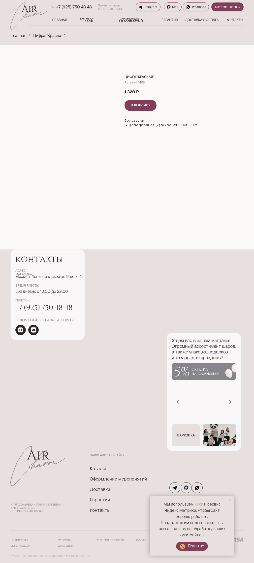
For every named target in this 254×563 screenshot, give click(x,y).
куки (198, 504)
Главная (18, 35)
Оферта (140, 540)
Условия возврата (110, 540)
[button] (186, 435)
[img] (20, 330)
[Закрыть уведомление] (230, 500)
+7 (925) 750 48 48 (74, 7)
